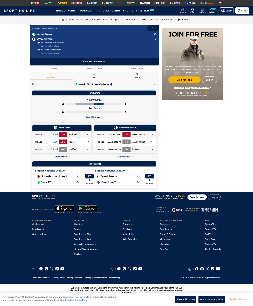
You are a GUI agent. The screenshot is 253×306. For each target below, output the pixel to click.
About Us (78, 224)
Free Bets (164, 249)
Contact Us (127, 224)
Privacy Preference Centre (96, 278)
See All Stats (94, 117)
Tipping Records (213, 249)
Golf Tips (209, 234)
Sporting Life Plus (82, 234)
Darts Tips (210, 239)
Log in (214, 197)
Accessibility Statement (85, 244)
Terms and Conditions (41, 278)
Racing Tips (210, 224)
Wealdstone (45, 39)
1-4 (63, 134)
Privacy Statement (74, 278)
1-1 (126, 141)
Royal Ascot (38, 229)
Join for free (197, 197)
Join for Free (184, 79)
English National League (44, 28)
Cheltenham (38, 224)
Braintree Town (111, 182)
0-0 (63, 149)
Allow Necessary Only (211, 299)
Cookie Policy (114, 278)
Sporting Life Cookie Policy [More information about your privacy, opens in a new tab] (74, 300)
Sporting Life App (82, 239)
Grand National (39, 234)
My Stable (164, 244)
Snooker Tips (211, 244)
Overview (51, 77)
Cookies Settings (238, 299)
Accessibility (128, 234)
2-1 (126, 134)
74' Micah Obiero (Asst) (50, 53)
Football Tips (211, 229)
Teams (137, 77)
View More (62, 156)
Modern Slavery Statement (87, 249)
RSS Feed (78, 254)
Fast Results (166, 229)
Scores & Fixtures (168, 234)
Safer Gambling (129, 239)
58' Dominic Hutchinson (52, 42)
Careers (77, 229)
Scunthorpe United (54, 176)
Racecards (165, 224)
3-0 (63, 141)
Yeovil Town (44, 34)
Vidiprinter (165, 239)
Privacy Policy (59, 278)
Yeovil (82, 84)
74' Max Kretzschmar (51, 49)
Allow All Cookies (186, 299)
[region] (126, 299)
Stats (94, 77)
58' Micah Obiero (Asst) (50, 46)
